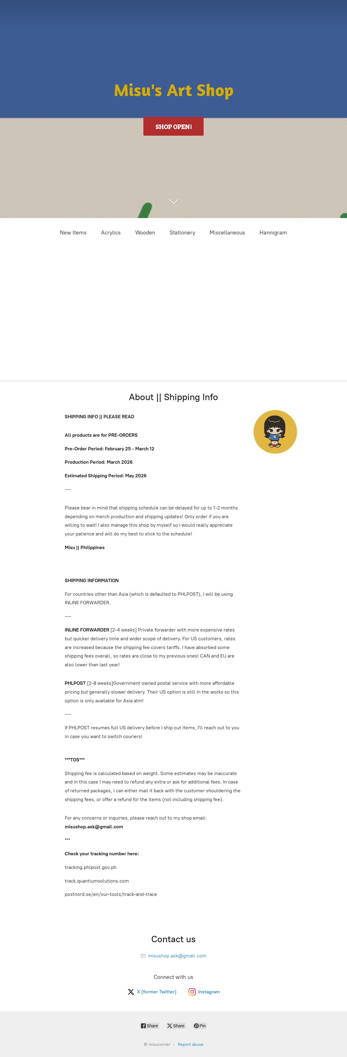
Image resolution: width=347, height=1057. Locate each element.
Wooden (145, 232)
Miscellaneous (227, 232)
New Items (73, 232)
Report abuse (191, 1044)
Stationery (182, 232)
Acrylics (111, 232)
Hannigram (273, 232)
